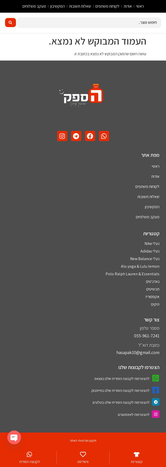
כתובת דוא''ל (148, 345)
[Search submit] (10, 22)
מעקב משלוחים (34, 6)
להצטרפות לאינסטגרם (134, 414)
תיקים (155, 304)
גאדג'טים (152, 281)
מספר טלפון (149, 328)
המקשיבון (57, 6)
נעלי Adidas (149, 251)
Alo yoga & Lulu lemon (140, 266)
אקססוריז (152, 296)
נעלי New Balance (144, 258)
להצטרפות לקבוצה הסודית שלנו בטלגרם (121, 402)
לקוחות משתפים (107, 6)
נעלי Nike (151, 243)
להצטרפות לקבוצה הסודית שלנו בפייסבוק (120, 390)
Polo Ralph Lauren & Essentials (132, 274)
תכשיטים (152, 289)
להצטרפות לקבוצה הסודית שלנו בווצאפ (122, 378)
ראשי (140, 6)
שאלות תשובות (80, 6)
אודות (128, 6)
